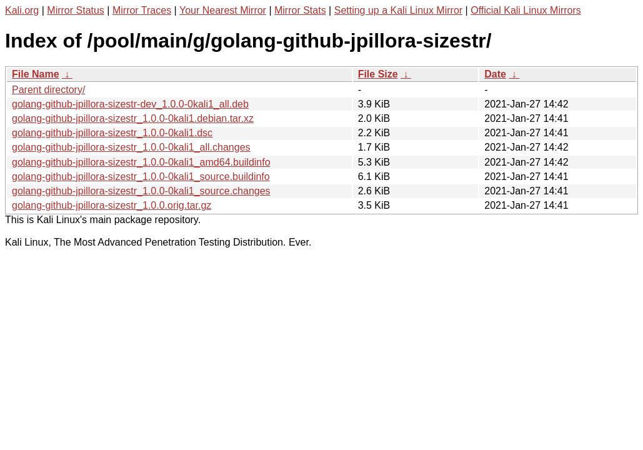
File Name (35, 74)
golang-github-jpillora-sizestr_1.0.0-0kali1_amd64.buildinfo (141, 162)
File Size (378, 74)
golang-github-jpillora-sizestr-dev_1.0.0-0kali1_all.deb (130, 104)
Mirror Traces (141, 10)
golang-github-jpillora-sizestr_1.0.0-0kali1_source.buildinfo (141, 176)
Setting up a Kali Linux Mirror (398, 10)
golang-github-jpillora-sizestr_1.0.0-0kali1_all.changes (131, 147)
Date (495, 74)
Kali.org (22, 10)
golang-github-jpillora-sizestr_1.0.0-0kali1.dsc (112, 133)
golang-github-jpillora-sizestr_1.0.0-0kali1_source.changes (141, 191)
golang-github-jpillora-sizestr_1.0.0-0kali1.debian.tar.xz (133, 118)
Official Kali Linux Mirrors (526, 10)
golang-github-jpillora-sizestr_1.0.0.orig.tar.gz (111, 205)
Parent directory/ (48, 89)
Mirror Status (75, 10)
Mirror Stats (300, 10)
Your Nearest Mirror (222, 10)
